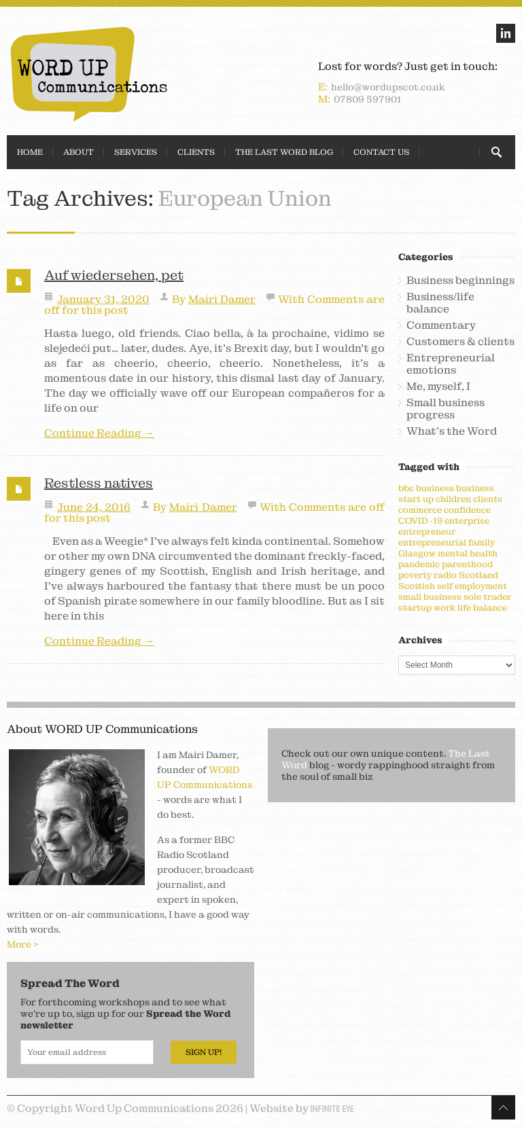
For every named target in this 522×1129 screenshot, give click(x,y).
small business (430, 597)
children (453, 499)
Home (30, 152)
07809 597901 (367, 99)
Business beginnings (460, 280)
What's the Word (451, 431)
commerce (420, 510)
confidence (467, 510)
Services (135, 152)
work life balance (470, 607)
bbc (406, 488)
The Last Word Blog (284, 152)
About (78, 152)
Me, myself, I (438, 386)
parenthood (467, 564)
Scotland (478, 575)
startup (415, 607)
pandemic (419, 564)
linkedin (505, 33)
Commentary (441, 325)
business (435, 488)
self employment (472, 586)
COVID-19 (420, 520)
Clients (196, 152)
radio (445, 575)
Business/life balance (440, 303)
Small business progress (445, 409)
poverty (415, 575)
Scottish (416, 586)
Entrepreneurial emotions (450, 364)
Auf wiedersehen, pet (114, 275)
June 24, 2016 (93, 507)
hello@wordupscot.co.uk (388, 87)
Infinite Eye (332, 1108)
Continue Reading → (99, 433)
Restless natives (98, 483)
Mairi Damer (222, 299)
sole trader (487, 597)
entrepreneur (426, 531)
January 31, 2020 (103, 299)
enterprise (467, 520)
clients (487, 499)
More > (23, 944)
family (481, 542)
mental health (468, 553)
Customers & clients (460, 342)
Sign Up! (204, 1052)
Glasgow (417, 553)
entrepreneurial (432, 542)
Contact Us (381, 152)
